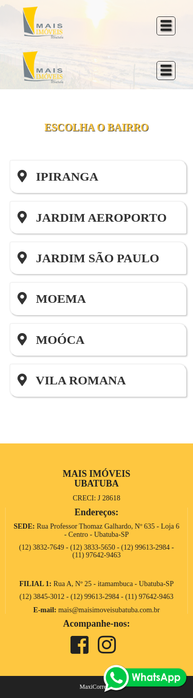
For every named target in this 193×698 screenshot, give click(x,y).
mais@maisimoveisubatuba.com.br (109, 610)
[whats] (145, 677)
